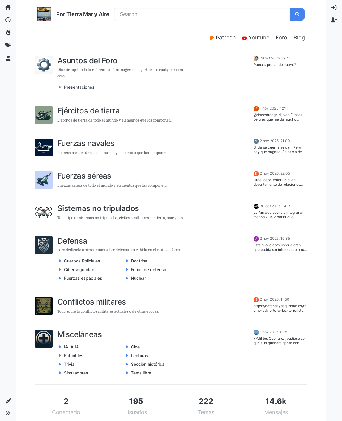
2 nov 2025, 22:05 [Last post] (275, 173)
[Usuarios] (8, 58)
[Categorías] (8, 7)
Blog (299, 37)
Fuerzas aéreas (84, 175)
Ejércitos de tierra (88, 110)
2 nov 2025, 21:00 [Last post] (275, 141)
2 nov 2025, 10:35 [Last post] (275, 238)
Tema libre (141, 372)
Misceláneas (79, 334)
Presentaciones (79, 87)
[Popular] (8, 33)
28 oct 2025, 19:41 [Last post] (275, 58)
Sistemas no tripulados (98, 208)
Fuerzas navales (85, 143)
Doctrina (139, 260)
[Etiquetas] (8, 45)
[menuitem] (334, 7)
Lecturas (139, 355)
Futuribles (73, 355)
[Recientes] (8, 20)
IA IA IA (71, 346)
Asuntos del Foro (87, 60)
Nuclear (138, 278)
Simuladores (76, 372)
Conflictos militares (91, 301)
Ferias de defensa (148, 269)
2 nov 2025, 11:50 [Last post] (274, 299)
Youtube (256, 37)
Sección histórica (147, 364)
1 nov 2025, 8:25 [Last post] (273, 332)
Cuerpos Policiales (82, 260)
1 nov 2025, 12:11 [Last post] (274, 108)
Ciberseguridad (79, 269)
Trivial (69, 364)
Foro (281, 37)
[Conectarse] (334, 7)
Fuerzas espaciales (83, 278)
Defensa (72, 240)
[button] (8, 401)
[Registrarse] (334, 20)
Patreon (223, 37)
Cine (135, 346)
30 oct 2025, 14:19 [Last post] (275, 206)
